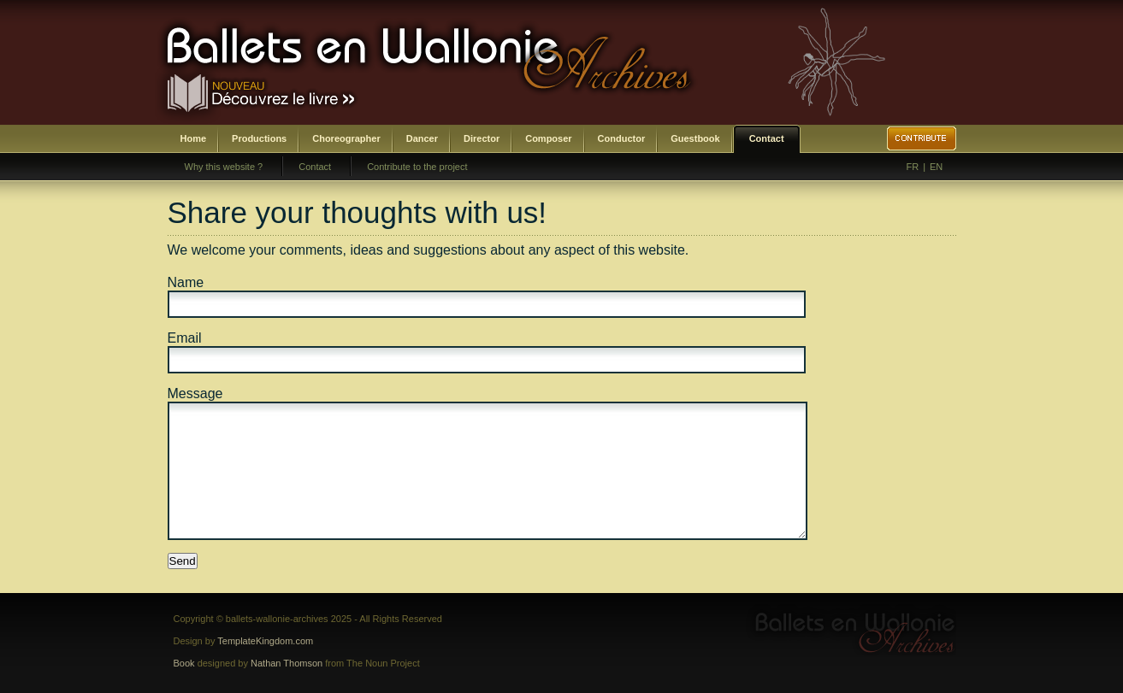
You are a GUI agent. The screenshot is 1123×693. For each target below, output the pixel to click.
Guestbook (695, 138)
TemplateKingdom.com (265, 641)
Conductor (622, 138)
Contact (766, 138)
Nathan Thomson (286, 663)
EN (936, 167)
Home (193, 138)
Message (195, 393)
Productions (259, 138)
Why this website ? (224, 167)
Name (186, 282)
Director (481, 138)
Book (184, 663)
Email (185, 338)
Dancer (422, 138)
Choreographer (346, 138)
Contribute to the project (417, 167)
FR (913, 167)
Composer (548, 138)
